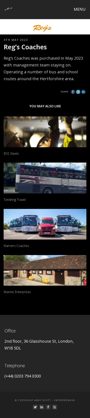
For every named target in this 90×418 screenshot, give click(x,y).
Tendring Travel (15, 199)
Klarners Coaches (16, 246)
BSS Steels (11, 153)
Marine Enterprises (17, 292)
